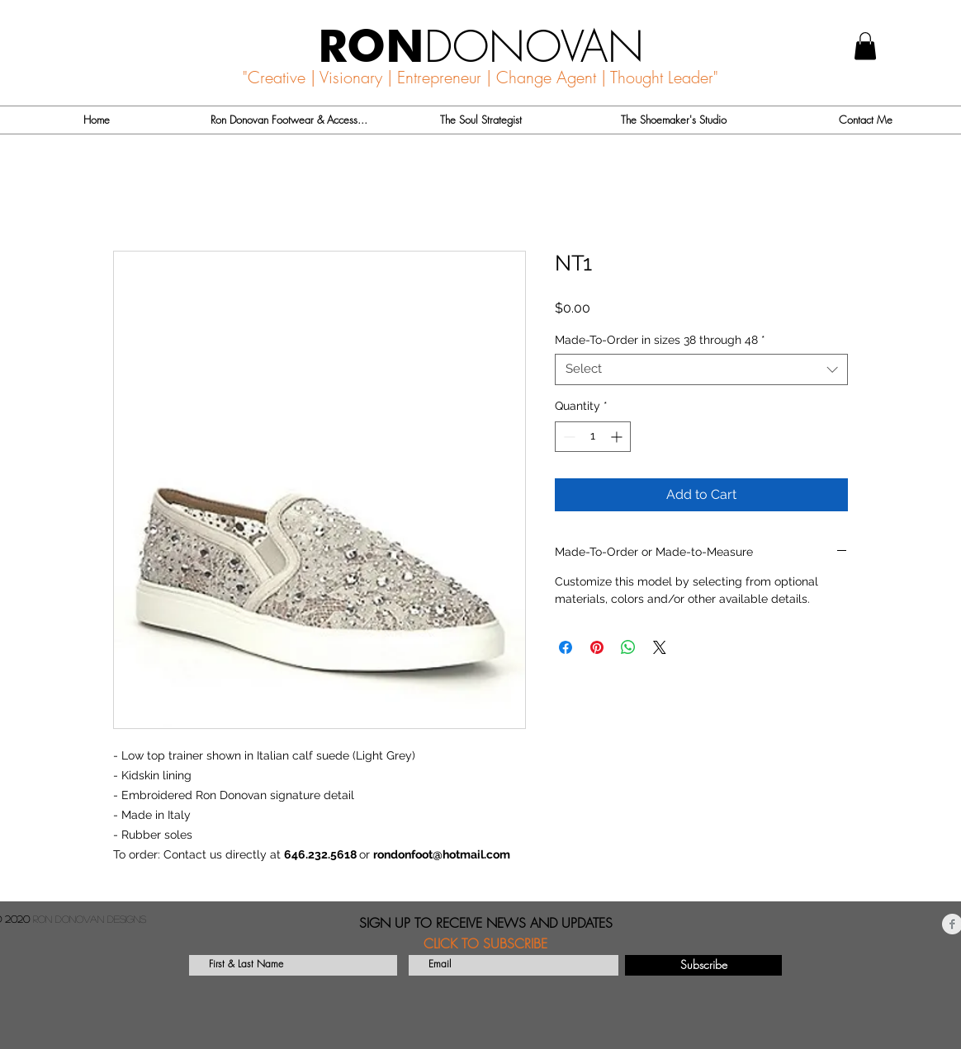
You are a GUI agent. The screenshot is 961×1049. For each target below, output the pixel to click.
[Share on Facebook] (565, 647)
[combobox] (701, 369)
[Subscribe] (703, 965)
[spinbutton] (593, 436)
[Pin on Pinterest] (597, 647)
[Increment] (618, 436)
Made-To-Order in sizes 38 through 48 (660, 339)
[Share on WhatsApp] (628, 647)
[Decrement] (567, 436)
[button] (865, 45)
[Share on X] (660, 647)
